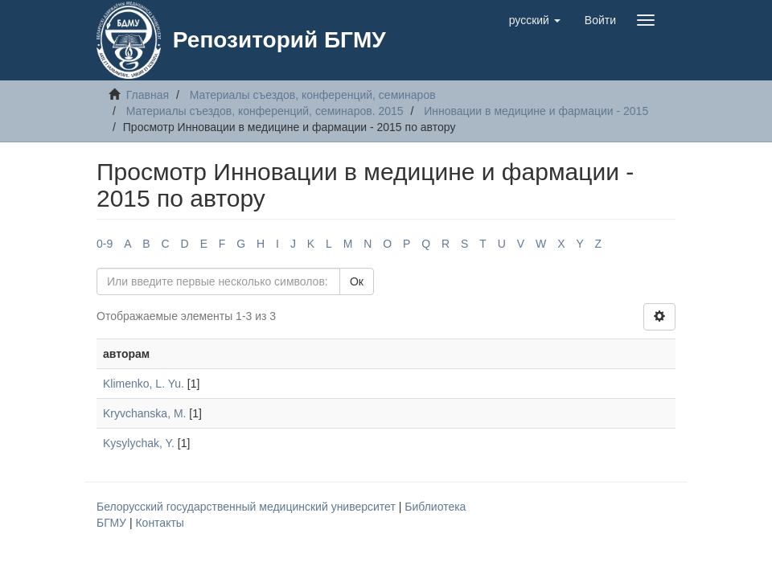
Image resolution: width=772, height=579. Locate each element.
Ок (356, 281)
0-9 (104, 243)
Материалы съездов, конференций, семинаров (313, 94)
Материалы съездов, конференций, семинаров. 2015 (265, 111)
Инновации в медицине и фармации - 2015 (536, 111)
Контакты (159, 522)
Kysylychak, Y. (139, 443)
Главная (147, 94)
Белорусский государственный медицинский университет (247, 506)
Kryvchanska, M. (144, 413)
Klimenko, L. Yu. (143, 383)
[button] (535, 20)
